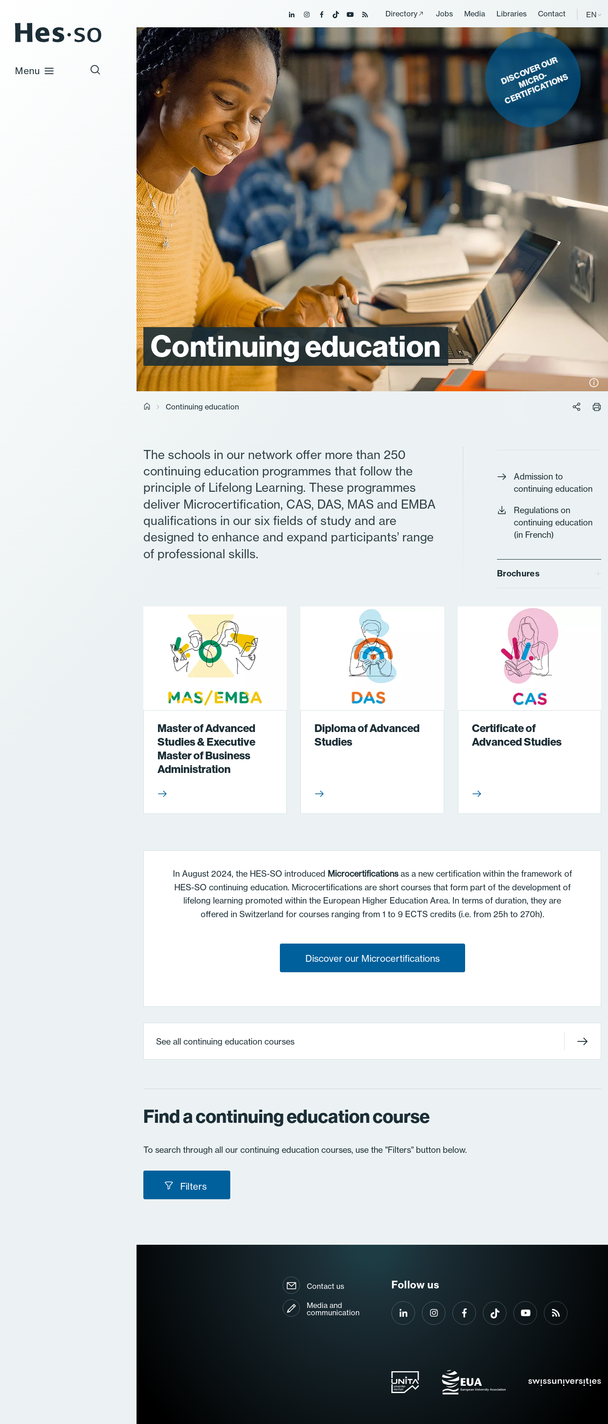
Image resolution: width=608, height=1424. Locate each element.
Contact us (325, 1286)
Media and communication (333, 1309)
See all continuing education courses (372, 1041)
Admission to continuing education (545, 482)
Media (474, 13)
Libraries (512, 13)
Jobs (444, 13)
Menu (35, 70)
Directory (401, 13)
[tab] (549, 574)
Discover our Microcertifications (372, 958)
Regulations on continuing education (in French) (545, 522)
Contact (552, 13)
